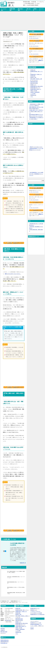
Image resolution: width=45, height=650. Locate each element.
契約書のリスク (33, 84)
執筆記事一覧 (23, 562)
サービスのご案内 (3, 9)
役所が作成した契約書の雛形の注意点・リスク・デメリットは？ (16, 577)
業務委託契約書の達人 (5, 640)
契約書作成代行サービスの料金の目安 (37, 614)
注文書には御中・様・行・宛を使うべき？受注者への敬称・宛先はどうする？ (36, 111)
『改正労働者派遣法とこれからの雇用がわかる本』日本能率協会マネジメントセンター (36, 174)
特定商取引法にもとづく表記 (35, 622)
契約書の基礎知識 (12, 9)
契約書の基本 (17, 608)
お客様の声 (35, 9)
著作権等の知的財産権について (36, 624)
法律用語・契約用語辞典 (34, 92)
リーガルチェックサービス (35, 611)
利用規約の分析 (33, 95)
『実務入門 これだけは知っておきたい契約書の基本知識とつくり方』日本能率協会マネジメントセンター (36, 148)
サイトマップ (41, 9)
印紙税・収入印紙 (33, 90)
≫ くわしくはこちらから (33, 38)
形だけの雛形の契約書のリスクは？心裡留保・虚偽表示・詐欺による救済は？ (16, 572)
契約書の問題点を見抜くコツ (35, 89)
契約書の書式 (32, 75)
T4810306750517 (8, 620)
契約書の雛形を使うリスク (7, 41)
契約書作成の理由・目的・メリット (22, 610)
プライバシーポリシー (34, 621)
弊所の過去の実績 (20, 9)
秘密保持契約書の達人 (5, 641)
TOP (5, 601)
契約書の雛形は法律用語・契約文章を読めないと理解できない (16, 593)
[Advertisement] (22, 20)
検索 (43, 180)
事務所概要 (3, 628)
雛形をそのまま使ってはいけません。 (13, 273)
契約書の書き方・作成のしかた (36, 74)
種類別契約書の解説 (34, 81)
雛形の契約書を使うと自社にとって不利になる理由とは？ (16, 588)
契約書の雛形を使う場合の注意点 (36, 86)
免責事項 (32, 628)
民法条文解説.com (4, 643)
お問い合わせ (28, 9)
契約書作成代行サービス (34, 608)
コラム (31, 96)
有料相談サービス (33, 610)
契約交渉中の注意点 (34, 83)
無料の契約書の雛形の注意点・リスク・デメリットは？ (15, 582)
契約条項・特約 (33, 77)
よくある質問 (32, 93)
